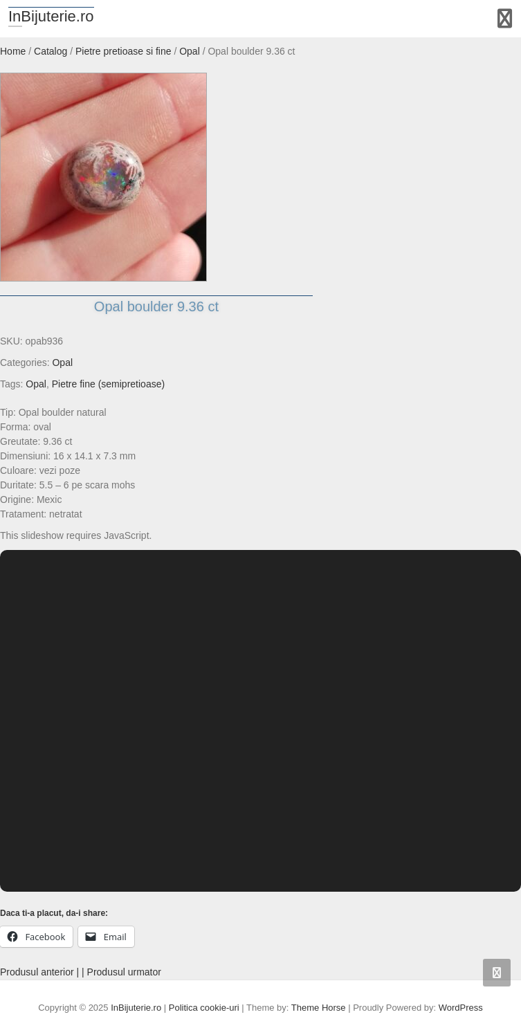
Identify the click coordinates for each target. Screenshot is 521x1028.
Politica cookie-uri (204, 1007)
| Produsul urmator (121, 971)
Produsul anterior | (39, 971)
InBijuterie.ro (51, 16)
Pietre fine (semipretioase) (108, 383)
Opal (62, 362)
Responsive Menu (505, 18)
